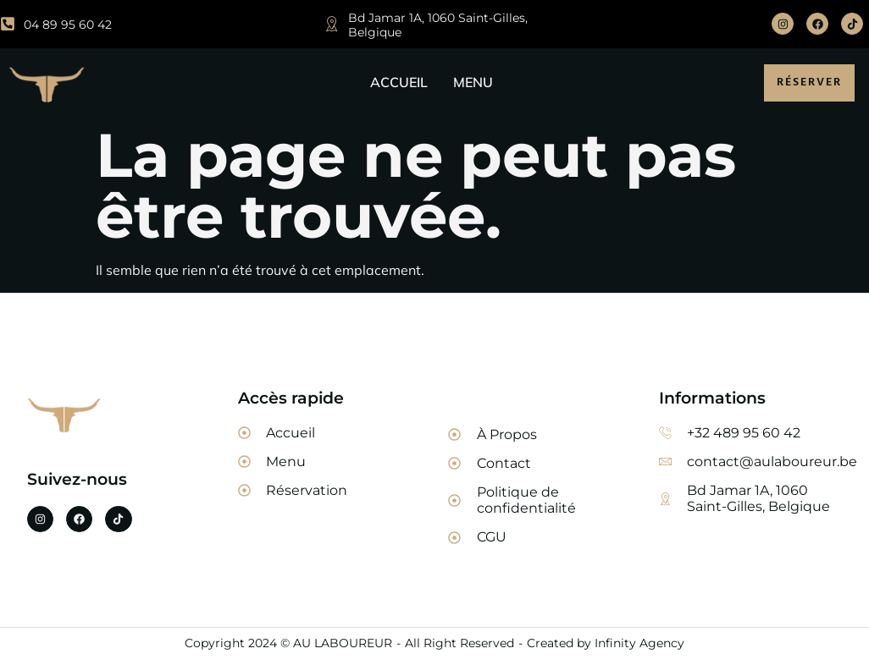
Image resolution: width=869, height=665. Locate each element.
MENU (473, 82)
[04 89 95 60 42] (7, 23)
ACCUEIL (399, 82)
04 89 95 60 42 (68, 24)
